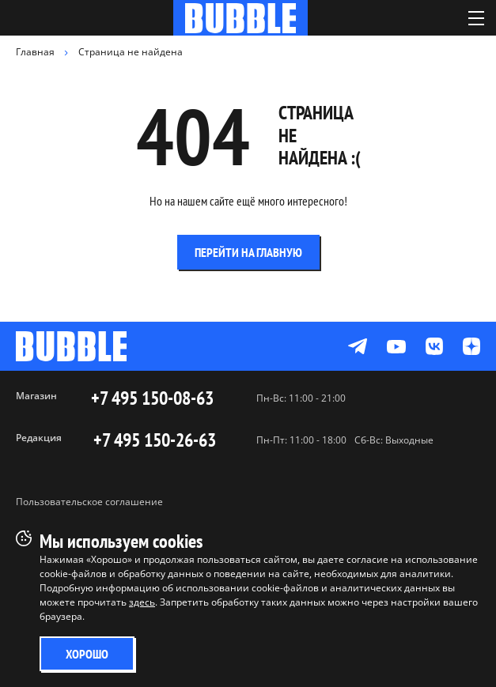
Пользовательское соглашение (89, 501)
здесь (142, 602)
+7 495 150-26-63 (154, 440)
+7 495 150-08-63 (152, 398)
